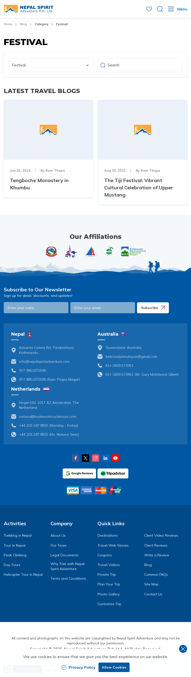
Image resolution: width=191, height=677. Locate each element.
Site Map (151, 584)
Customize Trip (109, 604)
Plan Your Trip (108, 584)
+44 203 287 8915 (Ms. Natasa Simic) (49, 434)
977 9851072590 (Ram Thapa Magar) (49, 379)
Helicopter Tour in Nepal (23, 574)
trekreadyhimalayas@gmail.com (131, 356)
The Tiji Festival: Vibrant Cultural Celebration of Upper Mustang (138, 187)
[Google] (79, 473)
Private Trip (106, 574)
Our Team (58, 545)
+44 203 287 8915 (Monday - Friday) (48, 425)
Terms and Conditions (68, 578)
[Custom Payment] (95, 490)
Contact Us (153, 594)
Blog (23, 24)
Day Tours (12, 565)
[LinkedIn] (105, 458)
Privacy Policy (79, 667)
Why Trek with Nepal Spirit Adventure (67, 566)
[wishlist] (149, 9)
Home (8, 24)
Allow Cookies (114, 667)
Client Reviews (156, 545)
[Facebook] (75, 458)
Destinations (107, 535)
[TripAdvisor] (112, 473)
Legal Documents (64, 555)
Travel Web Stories (113, 545)
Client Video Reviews (161, 535)
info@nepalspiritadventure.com (44, 361)
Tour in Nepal (14, 545)
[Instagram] (95, 458)
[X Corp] (85, 458)
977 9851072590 (32, 370)
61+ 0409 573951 (119, 365)
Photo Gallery (108, 594)
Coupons (104, 555)
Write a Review (156, 555)
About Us (58, 535)
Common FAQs (156, 574)
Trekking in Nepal (18, 535)
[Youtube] (115, 458)
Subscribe (153, 308)
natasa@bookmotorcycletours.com (47, 416)
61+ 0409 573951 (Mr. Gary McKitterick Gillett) (142, 374)
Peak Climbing (15, 555)
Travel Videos (108, 565)
